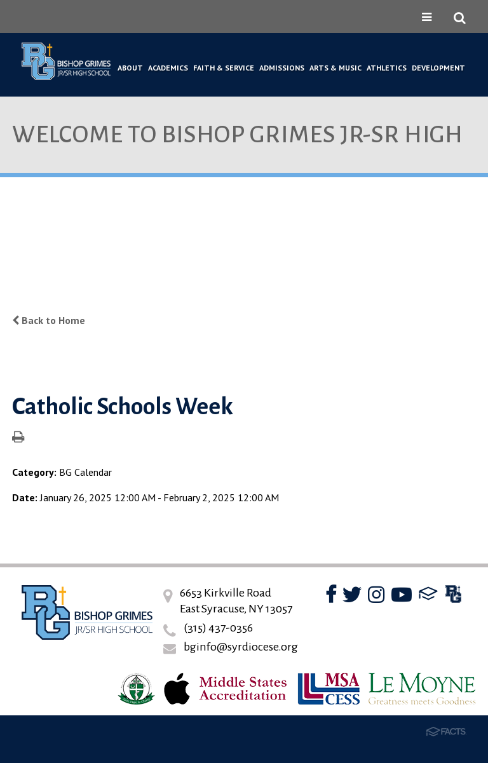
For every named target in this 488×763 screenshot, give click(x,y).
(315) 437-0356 (218, 627)
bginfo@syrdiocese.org (241, 646)
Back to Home (48, 320)
